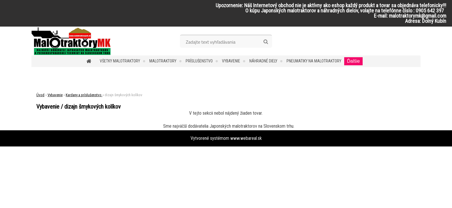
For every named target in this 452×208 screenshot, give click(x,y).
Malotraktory (162, 61)
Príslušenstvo (199, 61)
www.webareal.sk (246, 138)
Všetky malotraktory (120, 61)
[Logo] (71, 41)
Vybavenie (231, 61)
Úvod (40, 95)
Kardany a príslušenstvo (84, 95)
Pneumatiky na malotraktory (314, 61)
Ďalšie (353, 61)
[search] (266, 41)
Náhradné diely (263, 61)
